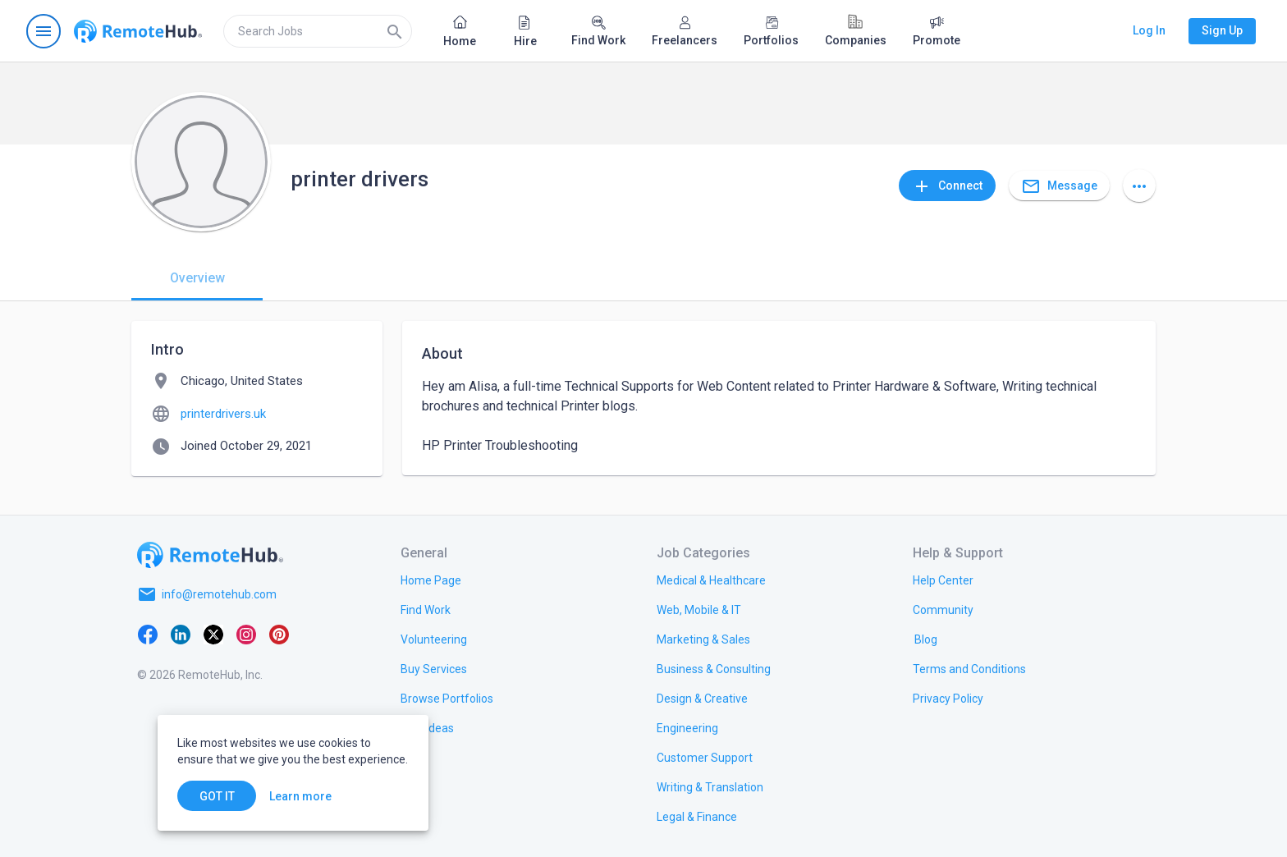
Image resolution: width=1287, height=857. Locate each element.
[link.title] (430, 579)
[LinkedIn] (180, 633)
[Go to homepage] (138, 31)
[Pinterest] (279, 633)
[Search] (394, 31)
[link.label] (943, 579)
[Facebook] (147, 633)
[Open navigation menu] (43, 31)
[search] (317, 31)
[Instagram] (246, 633)
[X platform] (213, 633)
